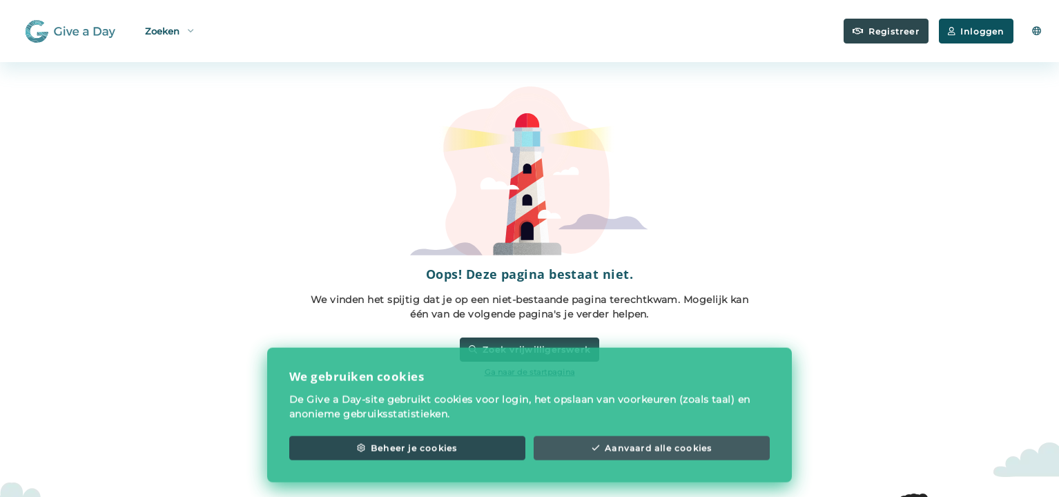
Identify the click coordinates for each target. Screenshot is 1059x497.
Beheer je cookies (407, 461)
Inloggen (976, 31)
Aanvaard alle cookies (652, 461)
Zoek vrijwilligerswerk (529, 349)
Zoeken (169, 30)
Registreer (886, 31)
